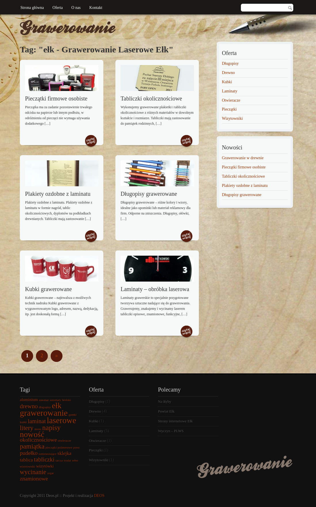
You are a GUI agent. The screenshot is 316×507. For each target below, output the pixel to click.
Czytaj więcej (91, 141)
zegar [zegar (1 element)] (50, 473)
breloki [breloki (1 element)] (66, 400)
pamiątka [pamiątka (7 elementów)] (32, 446)
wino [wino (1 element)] (75, 460)
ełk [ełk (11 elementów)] (57, 405)
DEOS (99, 495)
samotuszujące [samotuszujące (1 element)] (47, 453)
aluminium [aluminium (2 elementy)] (29, 399)
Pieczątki (229, 109)
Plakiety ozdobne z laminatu (57, 194)
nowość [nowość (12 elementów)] (32, 434)
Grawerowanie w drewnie (243, 158)
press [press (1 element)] (76, 447)
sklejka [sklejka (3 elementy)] (64, 453)
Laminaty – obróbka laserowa (155, 289)
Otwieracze (231, 100)
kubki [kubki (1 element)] (23, 422)
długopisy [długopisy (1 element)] (45, 407)
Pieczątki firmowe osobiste (56, 98)
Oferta (57, 7)
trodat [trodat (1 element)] (67, 460)
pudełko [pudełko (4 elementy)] (29, 453)
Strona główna (32, 7)
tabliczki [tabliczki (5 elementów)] (44, 459)
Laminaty (229, 91)
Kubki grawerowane (48, 289)
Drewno (228, 73)
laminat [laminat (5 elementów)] (37, 421)
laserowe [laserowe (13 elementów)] (61, 420)
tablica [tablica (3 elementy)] (26, 460)
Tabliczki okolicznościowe (151, 98)
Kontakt (95, 7)
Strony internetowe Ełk (175, 421)
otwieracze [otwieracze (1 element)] (64, 440)
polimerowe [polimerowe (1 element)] (65, 447)
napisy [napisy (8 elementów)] (51, 428)
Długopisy (230, 63)
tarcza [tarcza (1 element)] (59, 460)
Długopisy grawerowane (149, 194)
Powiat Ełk (166, 411)
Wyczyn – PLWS (171, 431)
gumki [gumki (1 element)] (73, 414)
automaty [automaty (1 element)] (55, 400)
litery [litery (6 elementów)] (26, 428)
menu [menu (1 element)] (38, 429)
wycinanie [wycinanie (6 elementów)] (33, 472)
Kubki (227, 82)
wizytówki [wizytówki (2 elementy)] (45, 466)
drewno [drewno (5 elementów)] (29, 406)
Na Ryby (164, 401)
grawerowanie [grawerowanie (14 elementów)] (44, 412)
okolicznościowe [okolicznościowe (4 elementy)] (38, 440)
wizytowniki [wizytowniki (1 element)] (27, 466)
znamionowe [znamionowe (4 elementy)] (34, 479)
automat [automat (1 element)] (44, 400)
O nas (76, 7)
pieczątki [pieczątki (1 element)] (50, 447)
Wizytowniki (232, 118)
